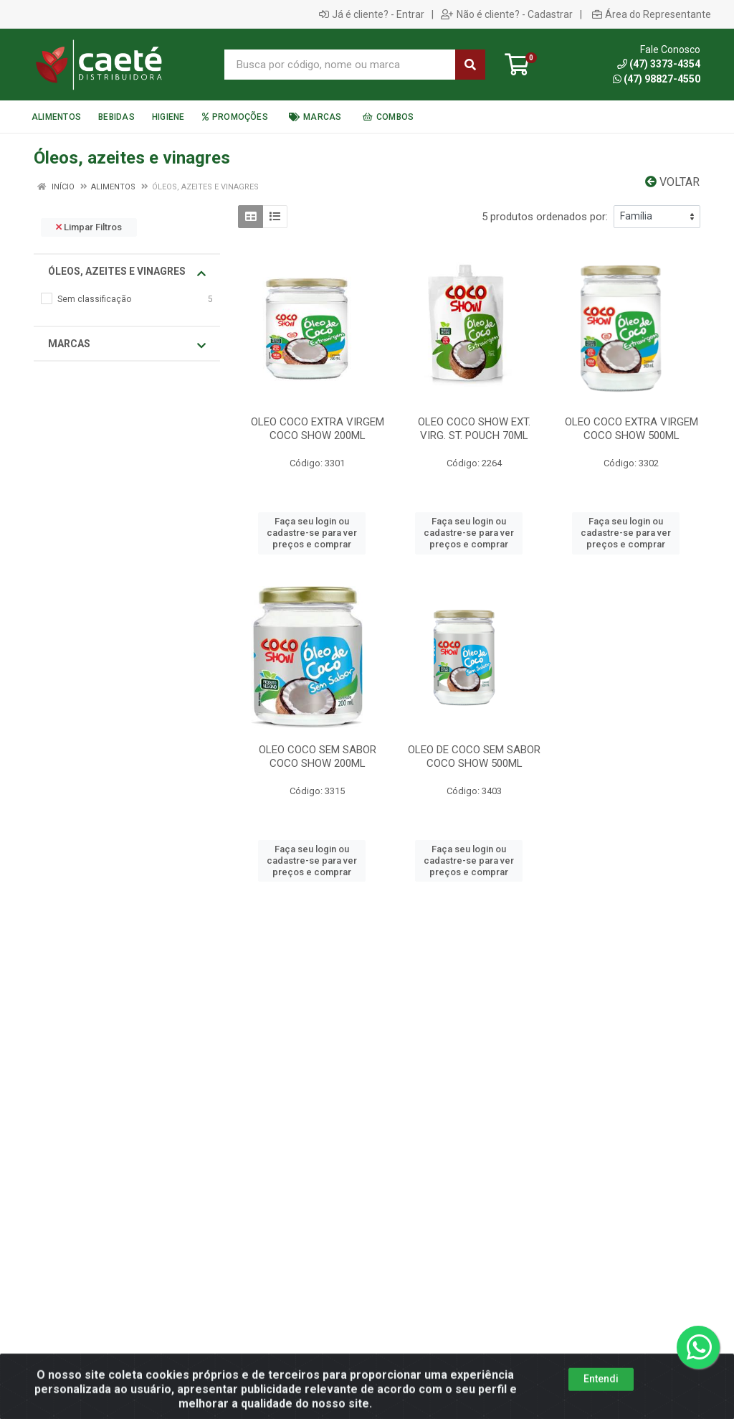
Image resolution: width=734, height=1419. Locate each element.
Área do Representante (651, 14)
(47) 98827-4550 (656, 79)
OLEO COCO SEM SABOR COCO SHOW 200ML (317, 756)
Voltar (672, 182)
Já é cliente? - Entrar (371, 14)
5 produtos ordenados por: (545, 216)
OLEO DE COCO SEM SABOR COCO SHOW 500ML (474, 756)
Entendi (601, 1402)
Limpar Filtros (89, 227)
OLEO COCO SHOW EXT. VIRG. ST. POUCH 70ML (474, 428)
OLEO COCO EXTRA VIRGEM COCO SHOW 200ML (317, 428)
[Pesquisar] (470, 65)
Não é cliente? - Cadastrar (507, 14)
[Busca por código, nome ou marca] (340, 65)
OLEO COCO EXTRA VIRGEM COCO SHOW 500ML (631, 428)
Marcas (127, 344)
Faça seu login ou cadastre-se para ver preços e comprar (312, 533)
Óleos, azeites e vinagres (127, 271)
